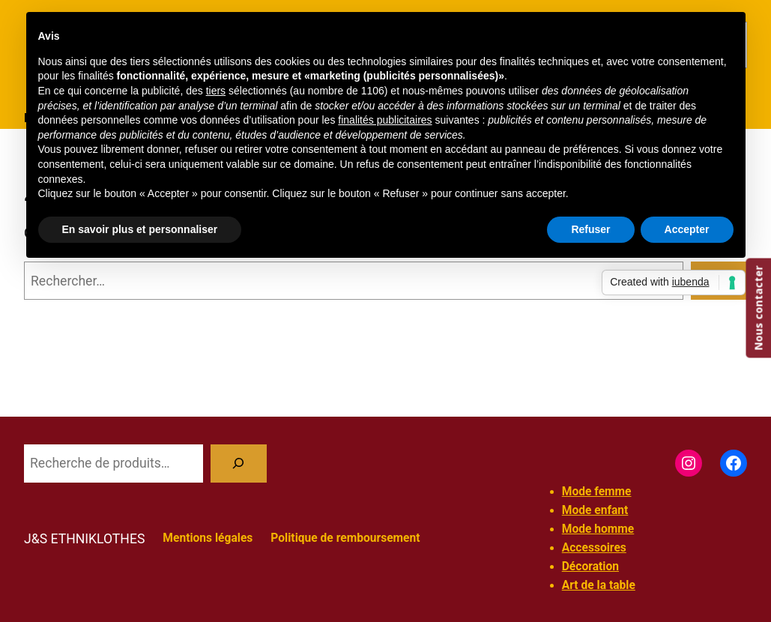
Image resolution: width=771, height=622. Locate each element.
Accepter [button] (687, 229)
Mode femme (597, 491)
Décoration (590, 566)
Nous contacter (758, 308)
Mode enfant (595, 510)
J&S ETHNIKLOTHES (84, 538)
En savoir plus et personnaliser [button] (140, 229)
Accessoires (594, 548)
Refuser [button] (590, 229)
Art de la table (598, 585)
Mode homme (598, 529)
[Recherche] (239, 463)
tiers (216, 91)
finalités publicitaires (385, 120)
